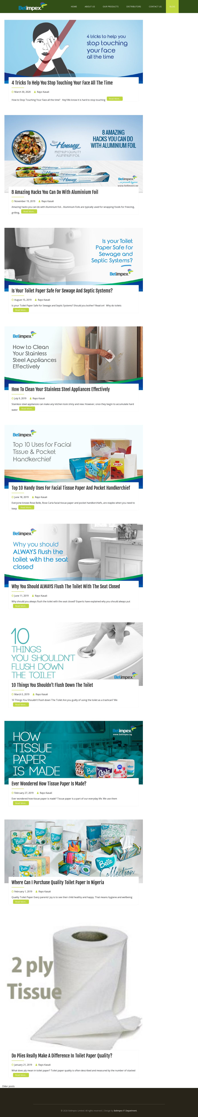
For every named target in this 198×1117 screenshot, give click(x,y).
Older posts (8, 1086)
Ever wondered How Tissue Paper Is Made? (49, 784)
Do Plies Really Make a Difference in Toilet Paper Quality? (62, 1056)
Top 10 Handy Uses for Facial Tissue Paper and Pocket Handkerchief (71, 488)
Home (74, 6)
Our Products (111, 6)
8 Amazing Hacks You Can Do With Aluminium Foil (55, 192)
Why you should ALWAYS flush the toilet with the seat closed (66, 586)
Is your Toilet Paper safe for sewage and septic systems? (62, 291)
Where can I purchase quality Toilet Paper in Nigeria (58, 882)
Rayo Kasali (43, 91)
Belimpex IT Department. (125, 1110)
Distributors (133, 6)
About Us (90, 6)
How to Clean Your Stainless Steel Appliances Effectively (61, 389)
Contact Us (155, 6)
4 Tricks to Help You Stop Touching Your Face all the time (62, 83)
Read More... (115, 98)
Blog (172, 6)
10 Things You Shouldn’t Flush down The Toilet (52, 685)
